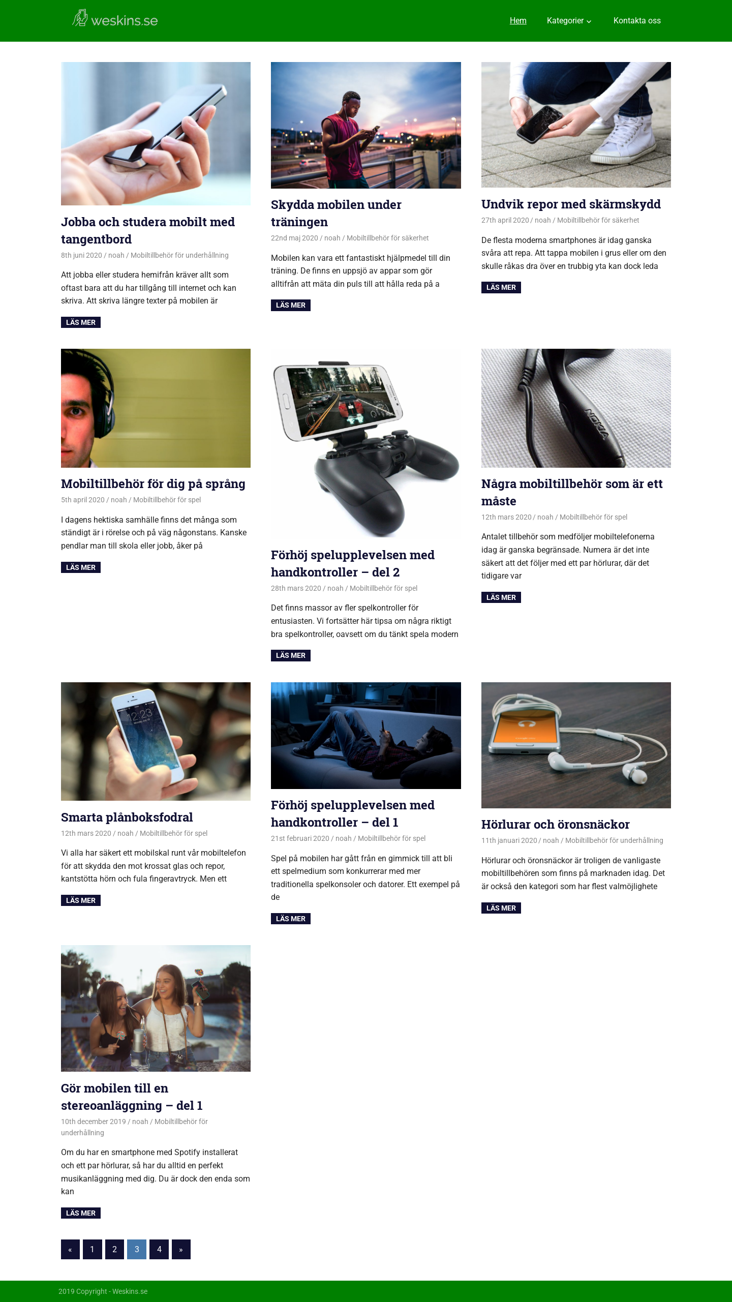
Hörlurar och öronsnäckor (555, 824)
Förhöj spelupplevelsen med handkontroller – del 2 (353, 563)
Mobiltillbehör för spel (167, 500)
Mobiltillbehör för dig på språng (153, 483)
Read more (81, 322)
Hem (518, 20)
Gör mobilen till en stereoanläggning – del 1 (132, 1096)
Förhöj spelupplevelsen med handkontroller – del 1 (353, 813)
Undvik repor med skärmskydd (571, 204)
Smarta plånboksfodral (127, 817)
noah (116, 255)
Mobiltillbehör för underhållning (180, 255)
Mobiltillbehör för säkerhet (388, 238)
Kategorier (565, 20)
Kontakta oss (637, 20)
